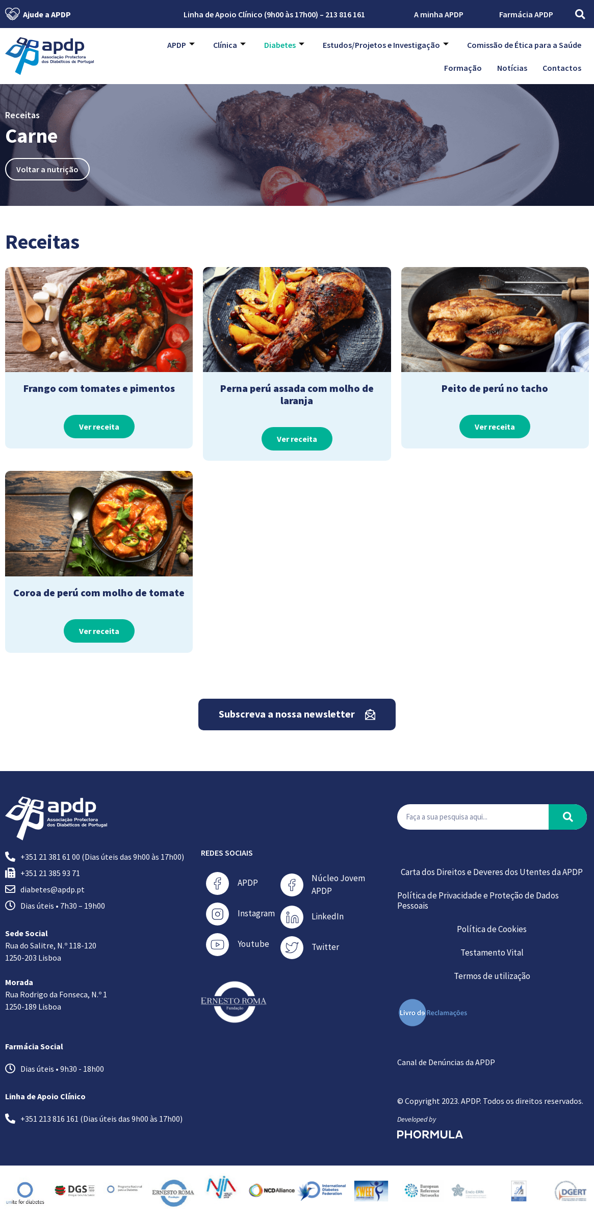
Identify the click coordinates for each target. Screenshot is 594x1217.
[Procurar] (568, 817)
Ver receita (99, 426)
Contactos (562, 68)
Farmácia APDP (526, 14)
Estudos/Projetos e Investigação (386, 45)
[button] (580, 14)
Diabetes (284, 45)
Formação (463, 68)
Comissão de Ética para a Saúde (524, 45)
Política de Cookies (492, 929)
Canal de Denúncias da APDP (446, 1062)
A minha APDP (432, 14)
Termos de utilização (492, 976)
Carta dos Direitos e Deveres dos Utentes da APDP (492, 872)
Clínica (229, 45)
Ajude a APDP (38, 14)
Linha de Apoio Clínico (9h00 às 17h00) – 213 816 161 (267, 14)
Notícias (512, 68)
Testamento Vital (492, 952)
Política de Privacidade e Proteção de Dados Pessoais (478, 900)
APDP (181, 45)
